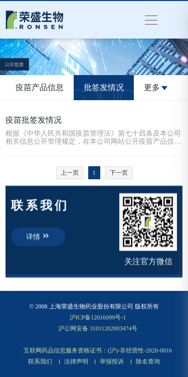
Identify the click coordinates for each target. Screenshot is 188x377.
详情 (38, 236)
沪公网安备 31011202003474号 (98, 328)
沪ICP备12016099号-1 (98, 317)
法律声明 (76, 361)
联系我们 (40, 361)
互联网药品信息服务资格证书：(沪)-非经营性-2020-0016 (98, 350)
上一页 (70, 172)
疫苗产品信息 (40, 87)
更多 (155, 87)
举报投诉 (112, 361)
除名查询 (148, 361)
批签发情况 (104, 87)
